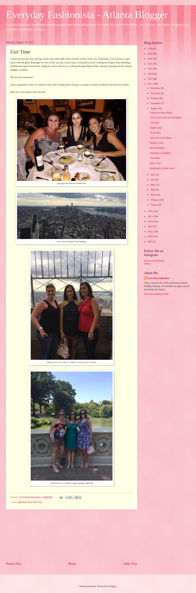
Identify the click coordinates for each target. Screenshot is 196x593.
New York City (35, 502)
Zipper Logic (156, 127)
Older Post (130, 563)
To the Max (155, 133)
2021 (150, 64)
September (155, 103)
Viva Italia (155, 158)
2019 (150, 74)
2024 (150, 48)
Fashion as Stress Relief (161, 112)
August (154, 108)
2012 (150, 226)
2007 (150, 241)
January (154, 205)
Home (72, 563)
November (155, 93)
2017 (150, 84)
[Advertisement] (71, 535)
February (155, 200)
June (152, 179)
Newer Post (13, 563)
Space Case (155, 163)
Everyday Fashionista (158, 278)
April (153, 189)
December (155, 88)
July (152, 174)
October (154, 98)
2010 (150, 236)
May (152, 184)
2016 (150, 211)
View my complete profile (156, 294)
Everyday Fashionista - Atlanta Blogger (87, 14)
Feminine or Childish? (160, 153)
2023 (150, 53)
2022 (150, 58)
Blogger (112, 586)
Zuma (13, 84)
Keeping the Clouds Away (162, 168)
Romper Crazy (157, 143)
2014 (150, 221)
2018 (150, 79)
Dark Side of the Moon (160, 138)
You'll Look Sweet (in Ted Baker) (166, 117)
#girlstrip (22, 502)
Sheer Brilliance (157, 148)
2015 (150, 216)
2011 (150, 231)
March (153, 195)
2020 (150, 68)
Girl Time (154, 122)
